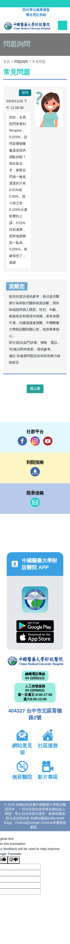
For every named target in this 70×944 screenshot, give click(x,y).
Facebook (22, 441)
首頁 (6, 62)
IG (35, 441)
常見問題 (39, 62)
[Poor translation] (14, 860)
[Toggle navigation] (62, 25)
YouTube (47, 441)
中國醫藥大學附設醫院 (35, 661)
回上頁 (35, 388)
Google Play (35, 626)
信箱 (35, 502)
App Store (35, 637)
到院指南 (35, 471)
